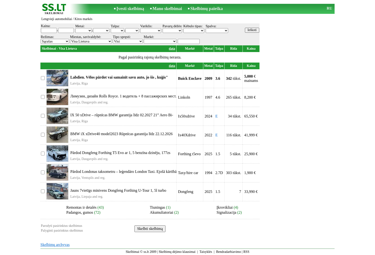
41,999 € (251, 135)
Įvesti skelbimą (130, 8)
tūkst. (233, 78)
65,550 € (251, 116)
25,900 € (251, 154)
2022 (208, 135)
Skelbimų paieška (206, 8)
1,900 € (250, 173)
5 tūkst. (235, 154)
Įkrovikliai (224, 207)
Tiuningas (157, 207)
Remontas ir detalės (81, 207)
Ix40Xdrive (187, 135)
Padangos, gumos (79, 212)
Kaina (251, 48)
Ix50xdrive (186, 116)
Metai (208, 48)
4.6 (217, 97)
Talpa (219, 48)
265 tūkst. (233, 97)
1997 (208, 97)
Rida (233, 48)
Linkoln (184, 97)
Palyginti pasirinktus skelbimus (62, 230)
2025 (208, 154)
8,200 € (250, 97)
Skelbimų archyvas (55, 245)
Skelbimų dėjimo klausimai (177, 252)
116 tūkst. (233, 135)
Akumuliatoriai (161, 212)
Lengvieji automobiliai (56, 19)
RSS (246, 252)
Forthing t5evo (189, 154)
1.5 (217, 154)
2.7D (219, 173)
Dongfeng (185, 192)
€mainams (251, 78)
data (172, 48)
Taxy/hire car (188, 173)
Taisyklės (205, 252)
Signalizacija (226, 212)
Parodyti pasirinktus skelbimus (61, 226)
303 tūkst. (233, 173)
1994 (208, 173)
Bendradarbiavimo (228, 252)
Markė (189, 48)
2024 (208, 116)
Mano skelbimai (167, 8)
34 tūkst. (234, 116)
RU (329, 8)
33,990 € (251, 192)
